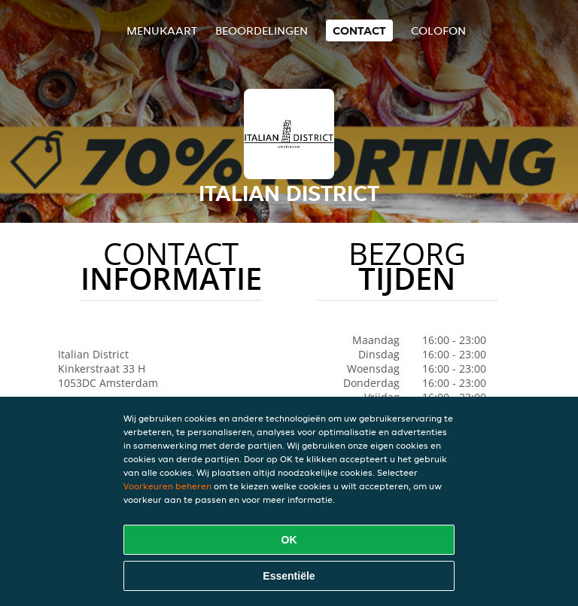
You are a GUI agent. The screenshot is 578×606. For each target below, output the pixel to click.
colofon (438, 30)
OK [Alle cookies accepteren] (289, 540)
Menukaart (161, 30)
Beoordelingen (261, 30)
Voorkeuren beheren (167, 486)
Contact (359, 30)
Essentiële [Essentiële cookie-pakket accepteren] (289, 576)
